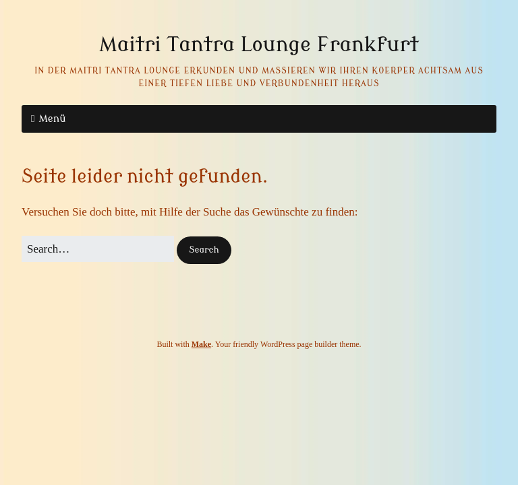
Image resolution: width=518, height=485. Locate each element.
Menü (51, 119)
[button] (204, 250)
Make (201, 344)
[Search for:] (98, 249)
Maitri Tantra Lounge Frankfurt (259, 44)
